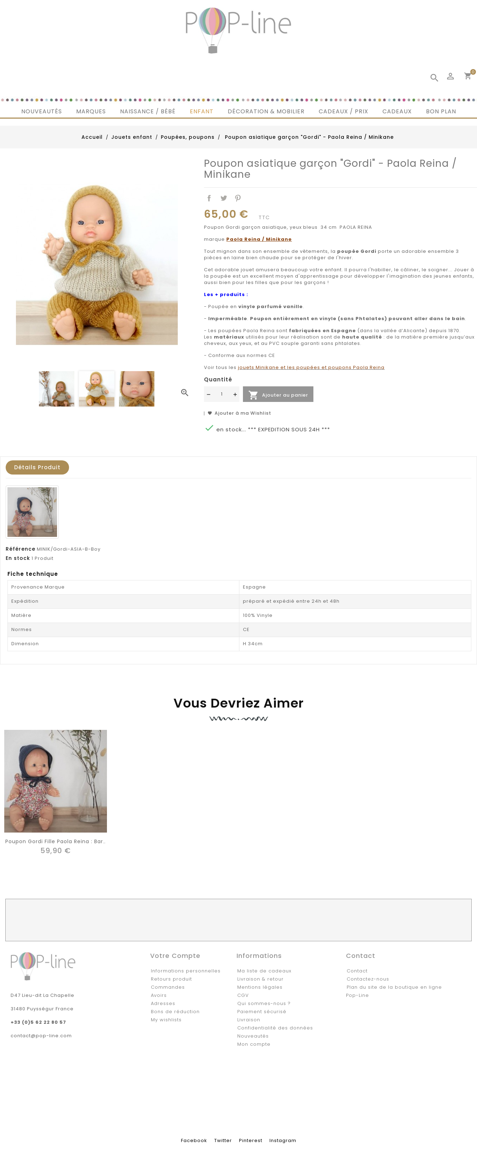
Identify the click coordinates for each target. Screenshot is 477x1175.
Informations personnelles (186, 970)
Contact (357, 970)
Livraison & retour (260, 979)
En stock (18, 558)
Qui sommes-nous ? (264, 1003)
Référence (20, 549)
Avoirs (159, 995)
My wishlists (166, 1019)
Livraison (248, 1019)
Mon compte (254, 1044)
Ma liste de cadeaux (264, 970)
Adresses (163, 1003)
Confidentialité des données (275, 1027)
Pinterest (238, 198)
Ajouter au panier (278, 395)
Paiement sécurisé (261, 1011)
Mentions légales (260, 987)
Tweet (223, 198)
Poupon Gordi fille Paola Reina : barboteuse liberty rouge (85, 841)
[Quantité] (221, 394)
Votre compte (175, 955)
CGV (243, 995)
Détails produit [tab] (37, 467)
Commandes (168, 987)
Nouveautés (253, 1036)
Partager (209, 198)
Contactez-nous (368, 979)
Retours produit (171, 979)
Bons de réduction (175, 1011)
